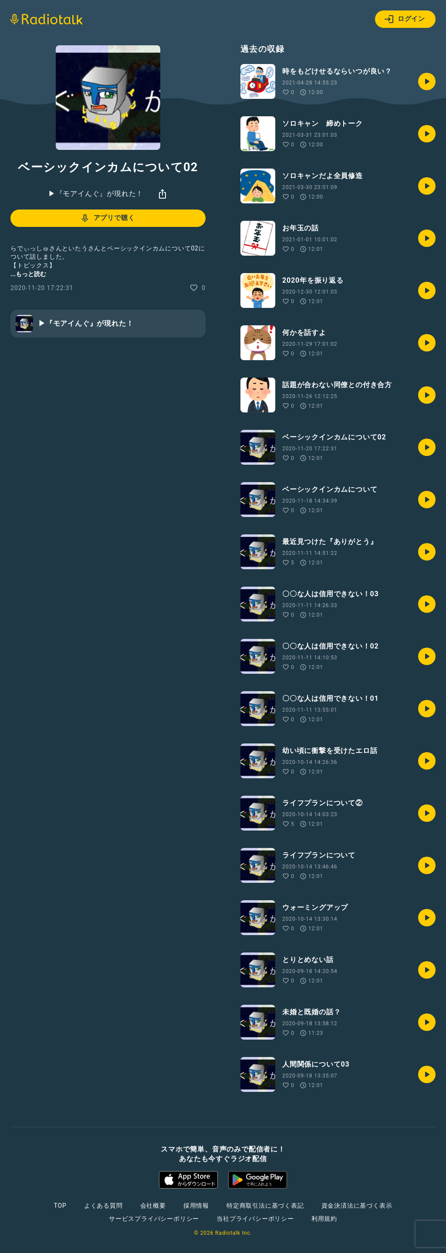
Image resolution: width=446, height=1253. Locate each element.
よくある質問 (103, 1205)
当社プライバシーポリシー (255, 1218)
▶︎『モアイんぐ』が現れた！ (95, 193)
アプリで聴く (107, 218)
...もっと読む (28, 273)
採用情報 (196, 1205)
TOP (60, 1205)
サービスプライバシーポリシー (154, 1218)
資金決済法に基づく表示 (356, 1205)
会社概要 (153, 1205)
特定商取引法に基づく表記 (265, 1205)
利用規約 (324, 1218)
